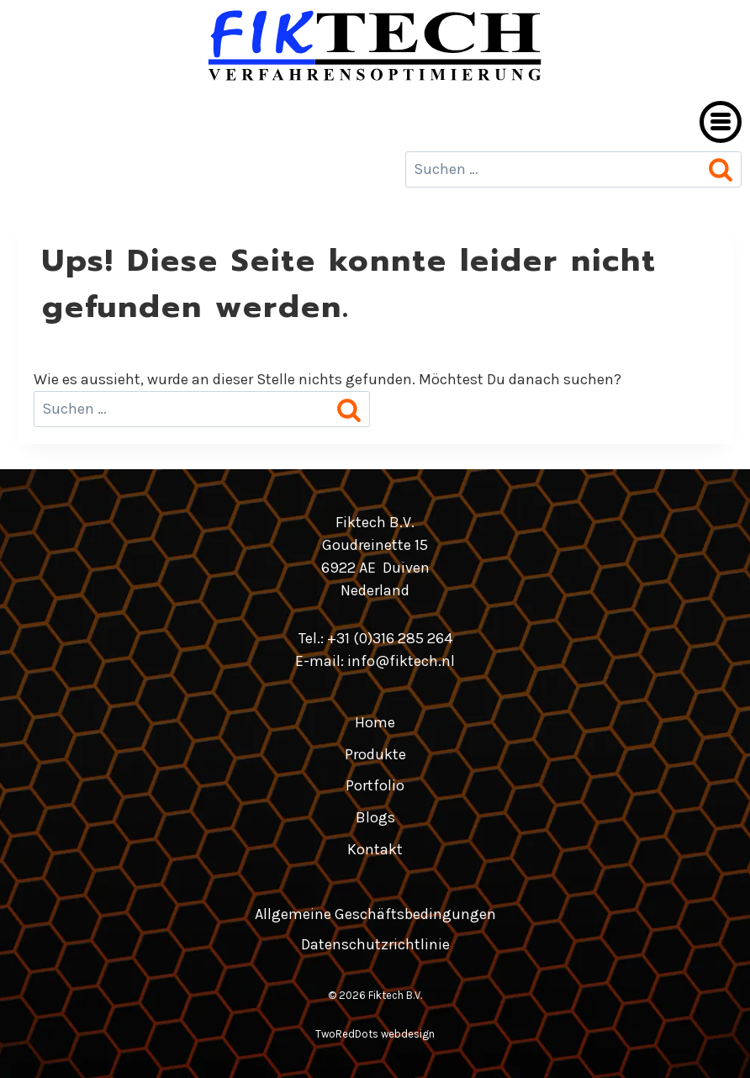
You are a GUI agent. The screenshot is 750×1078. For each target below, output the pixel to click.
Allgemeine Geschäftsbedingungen (375, 914)
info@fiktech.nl (401, 661)
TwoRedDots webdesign (375, 1034)
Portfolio (375, 785)
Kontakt (375, 849)
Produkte (375, 754)
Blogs (375, 817)
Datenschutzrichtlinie (375, 944)
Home (375, 722)
